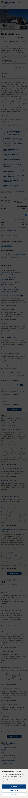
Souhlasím (14, 786)
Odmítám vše (14, 790)
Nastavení (14, 794)
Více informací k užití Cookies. (14, 781)
